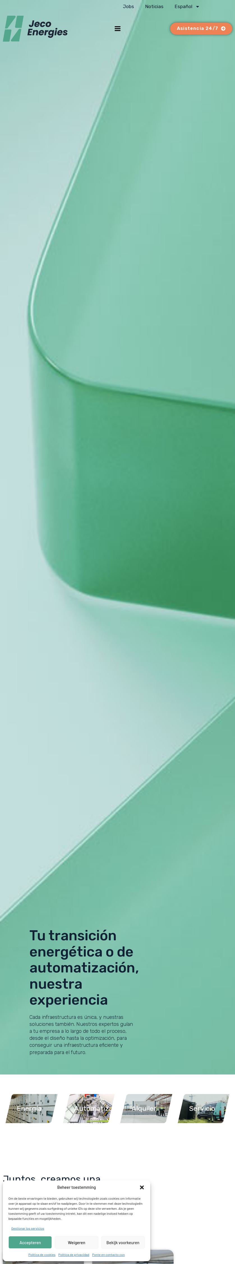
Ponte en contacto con (108, 1254)
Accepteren (30, 1242)
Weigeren (76, 1242)
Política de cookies (42, 1254)
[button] (142, 1187)
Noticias (154, 6)
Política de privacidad (73, 1254)
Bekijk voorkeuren (123, 1242)
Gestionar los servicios (27, 1228)
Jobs (128, 6)
